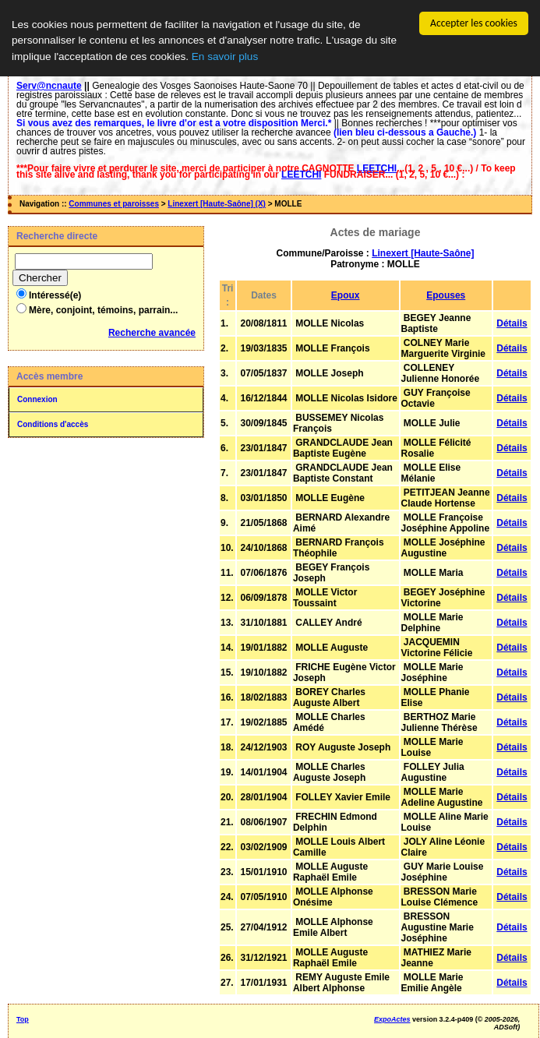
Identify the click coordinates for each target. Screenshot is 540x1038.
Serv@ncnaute (49, 85)
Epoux (345, 295)
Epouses (445, 295)
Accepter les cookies (473, 23)
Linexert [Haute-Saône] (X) (217, 203)
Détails (511, 323)
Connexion (37, 399)
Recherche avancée (152, 332)
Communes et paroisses (114, 203)
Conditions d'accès (52, 424)
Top (22, 1019)
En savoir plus (225, 56)
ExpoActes (392, 1019)
